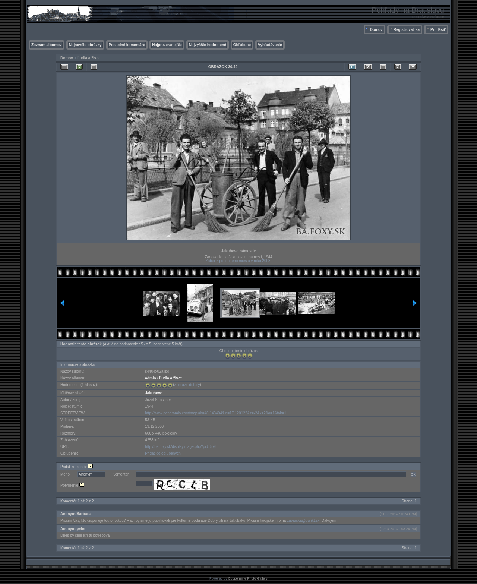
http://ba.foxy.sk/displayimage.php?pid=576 (180, 447)
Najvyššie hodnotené (207, 45)
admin (150, 378)
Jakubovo (153, 393)
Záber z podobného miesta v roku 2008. (239, 261)
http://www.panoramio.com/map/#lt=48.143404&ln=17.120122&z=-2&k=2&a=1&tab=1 (215, 413)
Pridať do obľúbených (163, 453)
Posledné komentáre (127, 45)
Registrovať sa (407, 30)
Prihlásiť (438, 30)
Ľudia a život (88, 58)
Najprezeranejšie (167, 45)
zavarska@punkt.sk (303, 520)
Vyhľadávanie (270, 45)
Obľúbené (242, 45)
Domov (376, 30)
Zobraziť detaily (187, 385)
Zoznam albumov (46, 45)
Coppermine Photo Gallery (248, 578)
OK (413, 474)
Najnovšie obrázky (85, 45)
